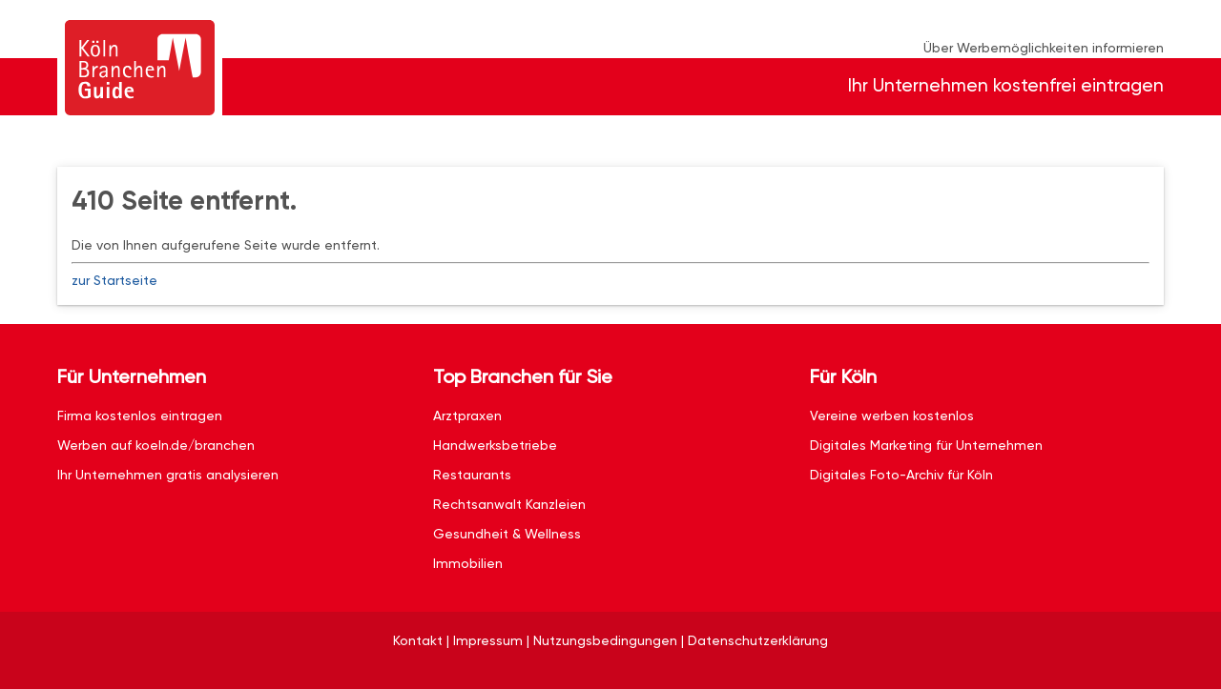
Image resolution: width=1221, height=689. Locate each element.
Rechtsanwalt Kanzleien (509, 504)
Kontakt (418, 640)
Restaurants (472, 474)
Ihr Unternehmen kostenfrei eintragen (1006, 85)
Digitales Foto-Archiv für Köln (901, 474)
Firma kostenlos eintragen (139, 415)
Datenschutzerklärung (758, 640)
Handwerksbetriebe (495, 445)
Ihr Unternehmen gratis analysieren (168, 474)
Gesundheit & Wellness (507, 533)
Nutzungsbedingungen (605, 640)
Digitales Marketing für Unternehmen (926, 445)
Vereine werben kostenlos (892, 415)
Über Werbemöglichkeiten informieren (1043, 47)
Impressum (488, 640)
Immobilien (468, 563)
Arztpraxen (467, 415)
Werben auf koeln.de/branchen (156, 445)
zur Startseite (114, 280)
